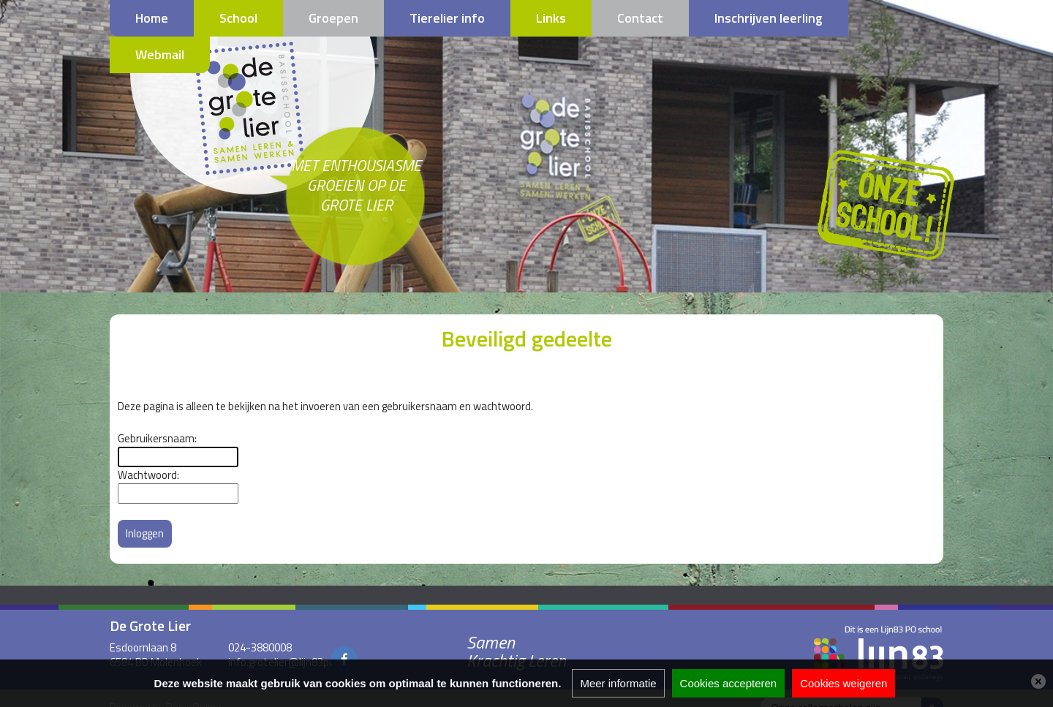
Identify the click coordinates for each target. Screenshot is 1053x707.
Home (151, 18)
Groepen (333, 18)
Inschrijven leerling (768, 18)
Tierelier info (447, 18)
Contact (640, 18)
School (238, 18)
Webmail (159, 54)
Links (551, 18)
